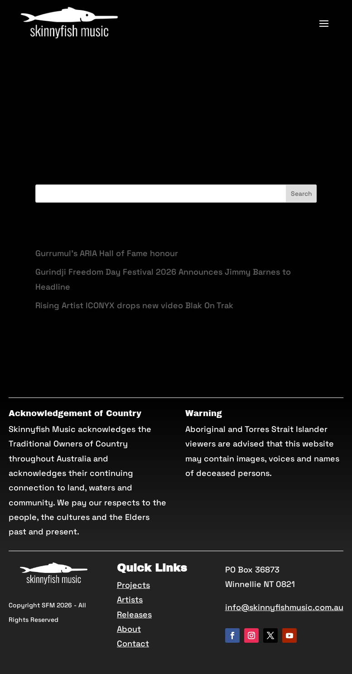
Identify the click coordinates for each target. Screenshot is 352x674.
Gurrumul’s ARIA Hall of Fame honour (106, 253)
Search (301, 193)
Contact (133, 643)
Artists (130, 599)
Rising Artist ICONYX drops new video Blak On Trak (134, 305)
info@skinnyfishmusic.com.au (284, 607)
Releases (134, 614)
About (129, 629)
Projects (133, 585)
